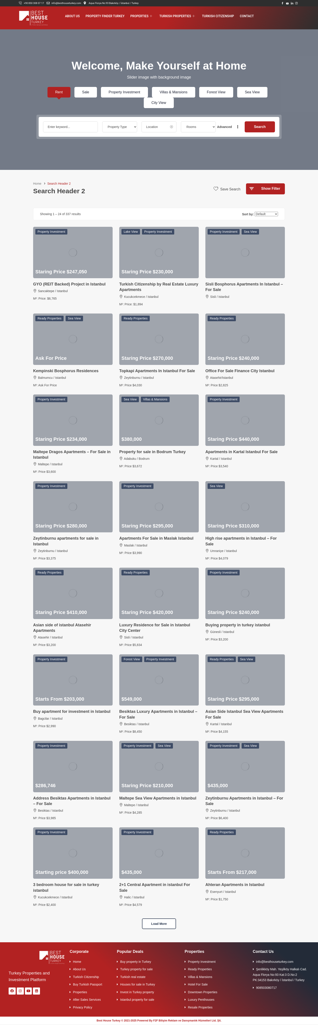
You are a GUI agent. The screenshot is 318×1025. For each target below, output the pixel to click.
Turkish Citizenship (218, 16)
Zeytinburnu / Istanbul (139, 377)
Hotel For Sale (198, 985)
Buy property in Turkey (135, 962)
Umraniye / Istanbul (223, 551)
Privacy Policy (82, 1008)
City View (158, 103)
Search (260, 127)
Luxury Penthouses (201, 1000)
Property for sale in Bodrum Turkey (152, 452)
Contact (247, 16)
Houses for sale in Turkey (137, 985)
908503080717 (266, 988)
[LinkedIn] (292, 3)
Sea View (252, 92)
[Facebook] (282, 3)
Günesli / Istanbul (222, 632)
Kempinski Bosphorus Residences (65, 371)
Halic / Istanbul (134, 897)
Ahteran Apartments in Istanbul (234, 885)
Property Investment (124, 92)
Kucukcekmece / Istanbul (141, 296)
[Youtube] (287, 3)
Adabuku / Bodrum (137, 459)
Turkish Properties (177, 16)
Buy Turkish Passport (87, 985)
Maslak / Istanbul (135, 545)
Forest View (216, 92)
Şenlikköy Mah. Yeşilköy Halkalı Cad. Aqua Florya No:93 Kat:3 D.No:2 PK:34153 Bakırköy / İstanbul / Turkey (280, 975)
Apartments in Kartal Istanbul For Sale (241, 452)
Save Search (227, 189)
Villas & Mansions (173, 92)
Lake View (131, 231)
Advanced (228, 127)
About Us (72, 16)
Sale (85, 92)
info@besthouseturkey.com (274, 962)
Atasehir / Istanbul (50, 638)
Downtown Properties (202, 992)
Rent (59, 92)
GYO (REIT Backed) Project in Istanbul (69, 284)
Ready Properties (49, 318)
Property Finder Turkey (105, 16)
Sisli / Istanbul (219, 296)
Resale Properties (200, 1008)
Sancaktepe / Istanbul (53, 291)
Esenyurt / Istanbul (223, 892)
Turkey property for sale (136, 970)
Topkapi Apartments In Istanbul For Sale (157, 371)
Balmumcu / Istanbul (52, 377)
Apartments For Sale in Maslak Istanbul (156, 538)
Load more (159, 924)
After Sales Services (87, 1000)
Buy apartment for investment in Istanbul (71, 712)
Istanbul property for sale (137, 1000)
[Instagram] (296, 3)
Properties (141, 16)
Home (37, 183)
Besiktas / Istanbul (136, 724)
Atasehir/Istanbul (221, 377)
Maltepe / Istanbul (50, 464)
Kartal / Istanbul (221, 459)
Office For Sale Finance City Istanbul (239, 371)
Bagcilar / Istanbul (50, 719)
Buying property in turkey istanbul (237, 625)
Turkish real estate (133, 977)
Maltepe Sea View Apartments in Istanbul (157, 798)
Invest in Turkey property (137, 992)
